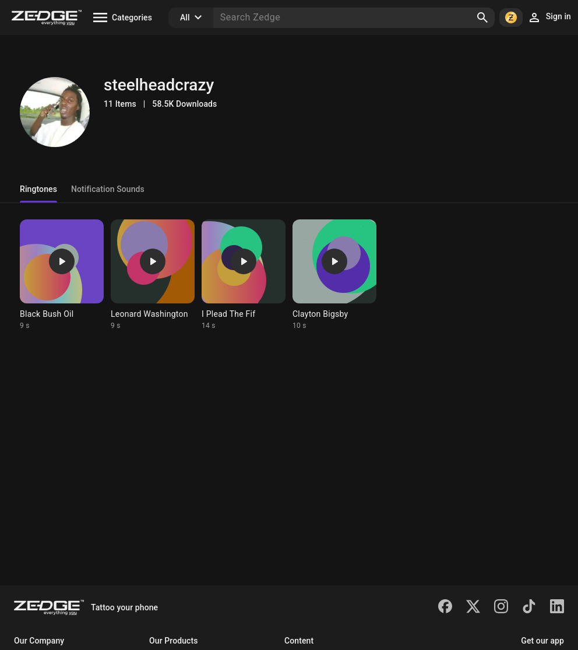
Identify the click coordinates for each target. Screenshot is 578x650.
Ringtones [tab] (38, 189)
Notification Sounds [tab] (107, 189)
